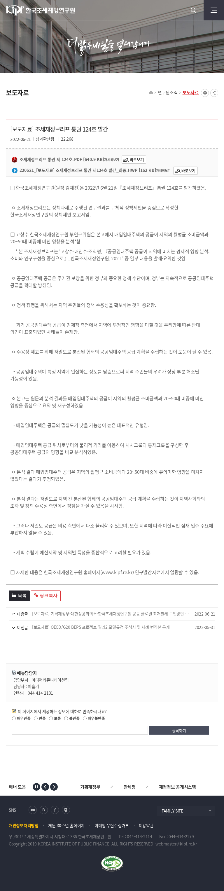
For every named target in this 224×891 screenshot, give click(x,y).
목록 (19, 595)
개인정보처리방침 (23, 825)
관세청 (130, 787)
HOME (151, 93)
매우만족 (21, 718)
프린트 (205, 93)
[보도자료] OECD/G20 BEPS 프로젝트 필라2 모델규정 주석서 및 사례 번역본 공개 (101, 627)
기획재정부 (90, 787)
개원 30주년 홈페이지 (66, 825)
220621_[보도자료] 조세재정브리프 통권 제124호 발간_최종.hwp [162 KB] (84, 170)
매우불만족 (94, 718)
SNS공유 (214, 93)
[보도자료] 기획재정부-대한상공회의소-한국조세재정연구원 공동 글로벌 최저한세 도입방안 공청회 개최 (101, 614)
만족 (40, 718)
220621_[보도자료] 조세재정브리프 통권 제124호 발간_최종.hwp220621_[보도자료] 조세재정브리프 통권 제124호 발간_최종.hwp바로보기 (185, 171)
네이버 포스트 (66, 810)
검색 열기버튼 (193, 10)
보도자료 (191, 92)
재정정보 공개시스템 (177, 787)
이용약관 (146, 825)
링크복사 (45, 595)
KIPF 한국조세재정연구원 (41, 10)
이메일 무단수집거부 (111, 825)
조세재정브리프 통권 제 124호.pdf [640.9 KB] (58, 159)
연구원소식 (168, 92)
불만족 (71, 718)
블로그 (44, 810)
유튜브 (33, 810)
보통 (55, 718)
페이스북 (55, 810)
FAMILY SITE (172, 811)
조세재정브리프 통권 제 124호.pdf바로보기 (134, 160)
